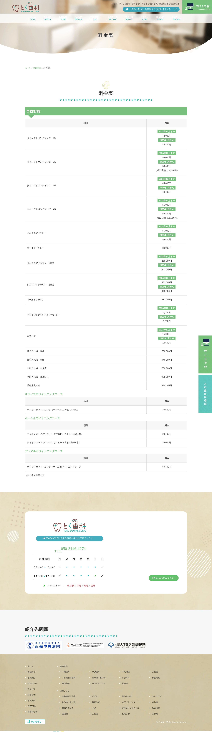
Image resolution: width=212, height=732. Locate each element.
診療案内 (79, 19)
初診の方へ (95, 19)
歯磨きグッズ (69, 709)
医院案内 (64, 19)
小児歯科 (97, 672)
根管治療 (157, 678)
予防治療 (127, 672)
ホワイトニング (101, 684)
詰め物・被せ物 (101, 678)
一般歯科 (67, 672)
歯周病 (66, 715)
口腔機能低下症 (71, 697)
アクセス (128, 19)
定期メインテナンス (133, 709)
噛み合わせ (128, 697)
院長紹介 (49, 19)
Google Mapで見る (165, 578)
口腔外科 (127, 678)
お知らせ (143, 19)
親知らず (97, 703)
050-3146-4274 (74, 548)
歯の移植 (67, 684)
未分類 (156, 715)
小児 (95, 709)
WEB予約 (34, 706)
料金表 (126, 684)
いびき (96, 697)
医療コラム (112, 19)
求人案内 (158, 19)
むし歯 (156, 703)
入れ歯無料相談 (71, 678)
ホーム (35, 19)
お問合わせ (174, 19)
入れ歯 (156, 672)
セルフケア (158, 697)
